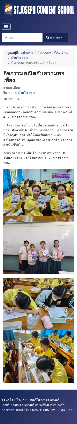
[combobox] (22, 37)
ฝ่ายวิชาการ (27, 92)
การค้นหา (55, 37)
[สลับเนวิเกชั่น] (6, 27)
